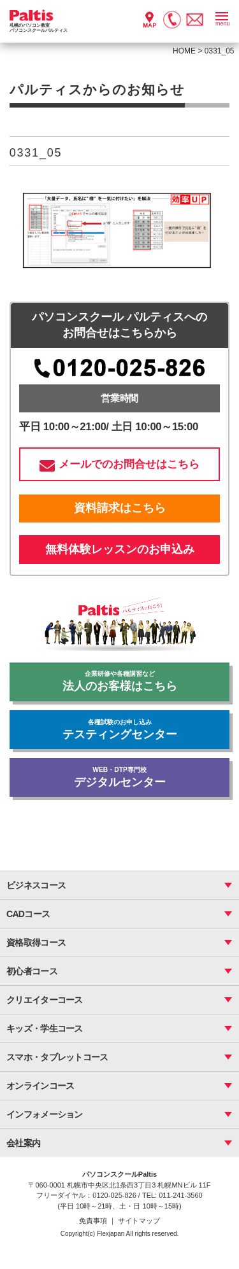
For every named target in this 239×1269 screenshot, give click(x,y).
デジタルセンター (119, 777)
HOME (184, 50)
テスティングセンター (119, 730)
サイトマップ (139, 1220)
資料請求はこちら (120, 507)
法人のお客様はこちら (119, 681)
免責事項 (94, 1220)
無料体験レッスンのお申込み (119, 549)
